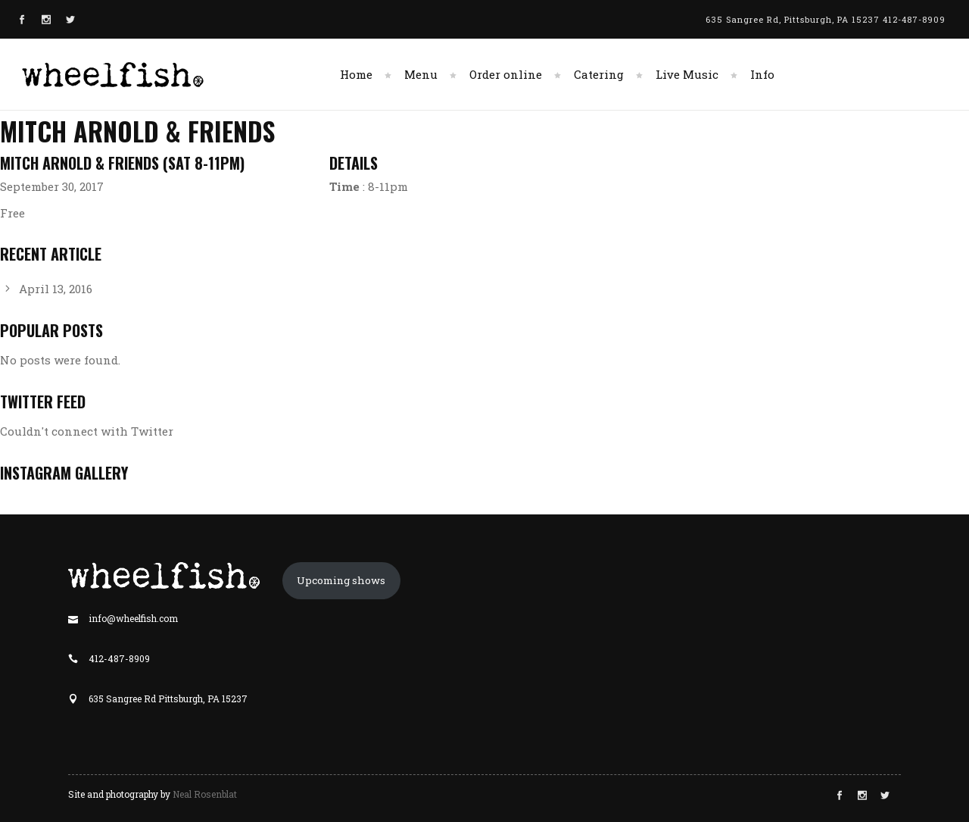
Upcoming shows (341, 580)
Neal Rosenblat (205, 794)
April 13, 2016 (55, 288)
